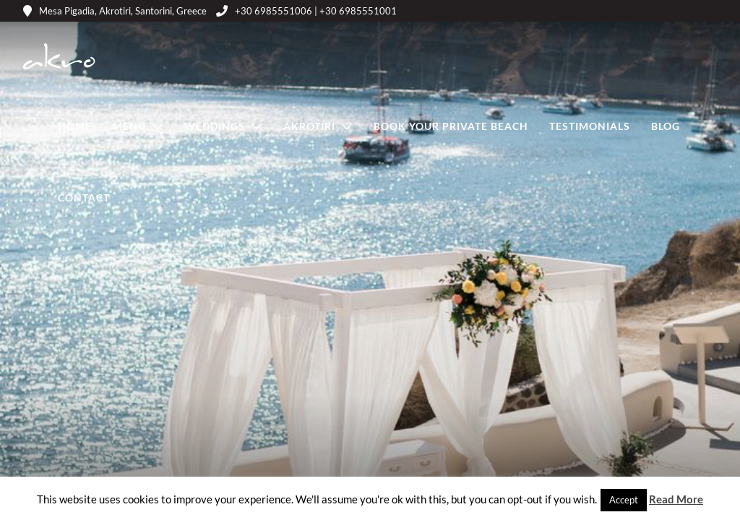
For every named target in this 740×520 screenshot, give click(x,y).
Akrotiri (309, 126)
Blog (665, 126)
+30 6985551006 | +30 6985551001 (306, 11)
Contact (84, 197)
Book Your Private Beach (451, 126)
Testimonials (589, 126)
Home (75, 126)
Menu (129, 126)
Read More (676, 499)
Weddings (214, 126)
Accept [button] (623, 500)
